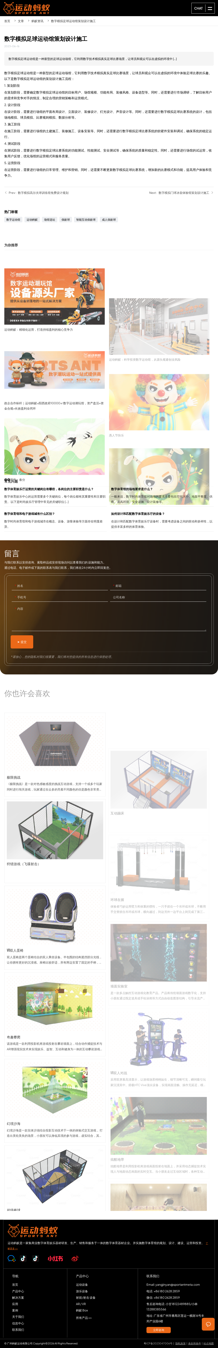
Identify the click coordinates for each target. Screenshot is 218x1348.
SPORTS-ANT (26, 8)
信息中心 (18, 1323)
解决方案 (18, 1297)
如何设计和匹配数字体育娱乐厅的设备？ (162, 521)
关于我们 (18, 1316)
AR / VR (81, 1304)
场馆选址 (49, 219)
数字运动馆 (13, 219)
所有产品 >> (84, 1318)
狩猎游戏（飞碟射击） (54, 903)
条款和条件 (194, 1343)
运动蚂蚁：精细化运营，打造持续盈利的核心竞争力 (56, 352)
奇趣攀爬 (54, 1076)
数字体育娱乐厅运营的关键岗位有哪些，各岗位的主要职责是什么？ (55, 496)
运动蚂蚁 (32, 219)
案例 (15, 1310)
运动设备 (82, 1284)
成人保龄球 (109, 219)
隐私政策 (180, 1343)
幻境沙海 (54, 1163)
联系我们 (18, 1329)
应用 (15, 1304)
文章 (21, 21)
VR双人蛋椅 (54, 989)
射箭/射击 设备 (86, 1297)
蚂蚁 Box (82, 1310)
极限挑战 (54, 816)
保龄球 (65, 219)
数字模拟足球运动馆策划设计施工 (73, 21)
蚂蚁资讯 (37, 21)
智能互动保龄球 (86, 219)
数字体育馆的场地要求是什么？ (162, 496)
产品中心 (18, 1291)
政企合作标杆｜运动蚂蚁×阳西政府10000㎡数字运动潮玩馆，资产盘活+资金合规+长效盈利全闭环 (56, 432)
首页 (7, 21)
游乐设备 (82, 1291)
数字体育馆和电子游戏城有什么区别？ (55, 521)
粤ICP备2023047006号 (158, 1343)
